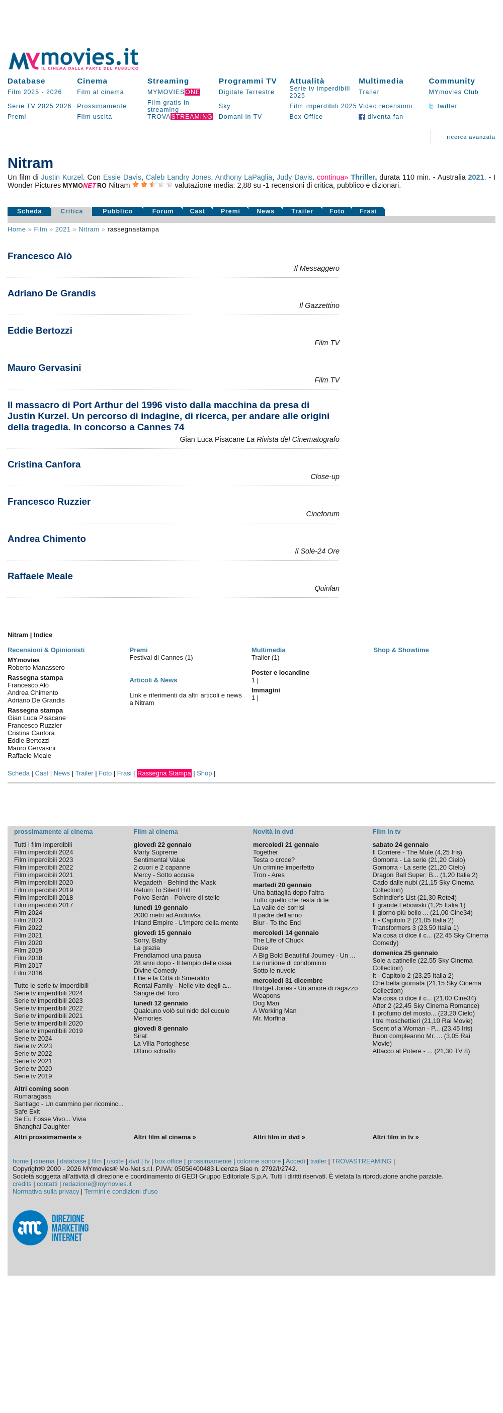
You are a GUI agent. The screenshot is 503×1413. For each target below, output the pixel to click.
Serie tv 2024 (33, 1038)
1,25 (436, 905)
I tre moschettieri (397, 1021)
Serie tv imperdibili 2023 (48, 1000)
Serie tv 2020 (33, 1068)
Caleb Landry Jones (178, 177)
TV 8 (461, 1051)
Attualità (307, 80)
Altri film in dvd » (279, 1137)
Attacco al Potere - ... (403, 1051)
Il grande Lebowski (400, 905)
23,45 (452, 1028)
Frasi (368, 211)
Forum (163, 211)
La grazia (147, 948)
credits (22, 1184)
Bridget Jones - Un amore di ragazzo (305, 988)
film (40, 229)
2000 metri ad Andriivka (167, 915)
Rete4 (446, 897)
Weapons (266, 995)
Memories (148, 1018)
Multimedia (381, 80)
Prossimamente (102, 106)
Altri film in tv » (396, 1137)
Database (27, 80)
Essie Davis (122, 177)
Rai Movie (456, 1021)
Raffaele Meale (40, 576)
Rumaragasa (32, 1096)
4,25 (443, 852)
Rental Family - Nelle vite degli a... (182, 985)
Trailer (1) (266, 657)
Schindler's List (394, 897)
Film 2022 (28, 927)
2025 (45, 106)
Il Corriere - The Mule (403, 852)
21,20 (439, 860)
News (266, 211)
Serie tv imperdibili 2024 (48, 993)
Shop (204, 773)
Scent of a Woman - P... (406, 1028)
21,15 (429, 882)
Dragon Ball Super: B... (406, 875)
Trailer (369, 92)
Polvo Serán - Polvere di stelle (177, 897)
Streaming (168, 80)
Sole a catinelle (394, 960)
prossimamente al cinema (53, 831)
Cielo (455, 860)
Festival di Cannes (157, 657)
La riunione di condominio (289, 963)
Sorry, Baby (150, 940)
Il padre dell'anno (277, 915)
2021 (476, 177)
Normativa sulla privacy (46, 1191)
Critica (71, 211)
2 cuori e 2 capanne (162, 867)
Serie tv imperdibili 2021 (48, 1015)
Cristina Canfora (44, 464)
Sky (225, 106)
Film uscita (94, 116)
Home (17, 229)
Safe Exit (27, 1111)
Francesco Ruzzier (49, 501)
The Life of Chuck (278, 940)
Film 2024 (28, 912)
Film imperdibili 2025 (323, 106)
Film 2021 (28, 935)
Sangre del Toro (156, 993)
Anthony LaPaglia (244, 177)
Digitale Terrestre (247, 92)
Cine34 (460, 912)
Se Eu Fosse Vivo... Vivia (50, 1119)
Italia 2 (466, 875)
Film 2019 (28, 950)
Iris (455, 852)
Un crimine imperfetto (283, 867)
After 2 (382, 1005)
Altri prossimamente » (47, 1137)
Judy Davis (294, 177)
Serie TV (22, 106)
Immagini (266, 690)
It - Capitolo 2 (392, 920)
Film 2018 (28, 958)
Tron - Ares (269, 875)
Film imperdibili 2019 (43, 890)
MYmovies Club (453, 92)
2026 (54, 92)
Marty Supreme (156, 852)
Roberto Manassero (36, 667)
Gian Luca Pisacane (37, 718)
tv (147, 1161)
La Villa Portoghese (162, 1043)
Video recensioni (385, 106)
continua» (332, 177)
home (21, 1161)
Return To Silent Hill (162, 890)
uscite (115, 1161)
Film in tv (387, 831)
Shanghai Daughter (41, 1126)
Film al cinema (100, 92)
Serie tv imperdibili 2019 (48, 1031)
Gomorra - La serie (400, 860)
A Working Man (275, 1010)
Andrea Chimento (47, 538)
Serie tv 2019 (33, 1076)
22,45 (444, 935)
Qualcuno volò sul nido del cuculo (182, 1010)
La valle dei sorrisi (278, 907)
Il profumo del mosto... (405, 1013)
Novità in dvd (273, 831)
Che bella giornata (399, 983)
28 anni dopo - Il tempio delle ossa (183, 963)
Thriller (363, 177)
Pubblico (118, 211)
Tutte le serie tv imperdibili (51, 985)
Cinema (92, 80)
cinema (44, 1161)
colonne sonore (259, 1161)
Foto (337, 211)
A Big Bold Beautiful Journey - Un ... (304, 955)
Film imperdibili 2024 (43, 852)
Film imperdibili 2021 (43, 875)
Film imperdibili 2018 (43, 897)
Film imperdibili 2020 (43, 882)
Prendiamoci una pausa (167, 955)
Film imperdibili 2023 (43, 860)
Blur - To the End (277, 922)
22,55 (428, 960)
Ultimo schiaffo (155, 1051)
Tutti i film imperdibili (43, 844)
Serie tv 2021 (33, 1061)
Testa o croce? (274, 860)
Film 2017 (28, 965)
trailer (318, 1161)
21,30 (428, 897)
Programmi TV (248, 80)
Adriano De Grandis (52, 293)
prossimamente (209, 1161)
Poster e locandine (280, 672)
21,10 (432, 1021)
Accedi (295, 1161)
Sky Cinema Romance (445, 1005)
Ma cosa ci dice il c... (402, 935)
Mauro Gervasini (44, 367)
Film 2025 (23, 92)
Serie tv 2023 (33, 1046)
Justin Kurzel (62, 177)
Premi (17, 116)
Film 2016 (28, 973)
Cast (198, 211)
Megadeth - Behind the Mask (175, 882)
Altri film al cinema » (165, 1137)
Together (265, 852)
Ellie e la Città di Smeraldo (171, 978)
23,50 (428, 927)
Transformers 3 (394, 927)
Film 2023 (28, 920)
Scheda (29, 211)
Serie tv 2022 (33, 1053)
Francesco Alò (40, 256)
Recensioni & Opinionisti (46, 650)
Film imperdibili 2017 (43, 905)
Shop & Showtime (401, 650)
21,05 (422, 920)
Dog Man (266, 1003)
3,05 (452, 1036)
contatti (47, 1184)
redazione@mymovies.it (97, 1184)
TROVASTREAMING (361, 1161)
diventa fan (381, 116)
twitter (443, 106)
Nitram (89, 229)
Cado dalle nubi (395, 882)
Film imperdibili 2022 (43, 867)
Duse (260, 948)
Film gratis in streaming (168, 106)
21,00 (440, 912)
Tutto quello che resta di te (290, 900)
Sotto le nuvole (274, 970)
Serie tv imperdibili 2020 (48, 1023)
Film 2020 (28, 943)
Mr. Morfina (269, 1018)
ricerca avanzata (471, 137)
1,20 (448, 875)
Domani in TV (240, 116)
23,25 (422, 975)
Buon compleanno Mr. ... (408, 1036)
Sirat (140, 1036)
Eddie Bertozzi (40, 330)
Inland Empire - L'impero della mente (186, 922)
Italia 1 (454, 905)
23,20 (448, 1013)
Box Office (306, 116)
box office (169, 1161)
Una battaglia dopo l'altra (288, 892)
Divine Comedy (156, 970)
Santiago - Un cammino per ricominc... (69, 1104)
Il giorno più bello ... (401, 912)
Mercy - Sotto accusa (164, 875)
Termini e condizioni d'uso (121, 1191)
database (73, 1161)
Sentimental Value (160, 860)
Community (452, 80)
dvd (134, 1161)
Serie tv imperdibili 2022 (48, 1008)
